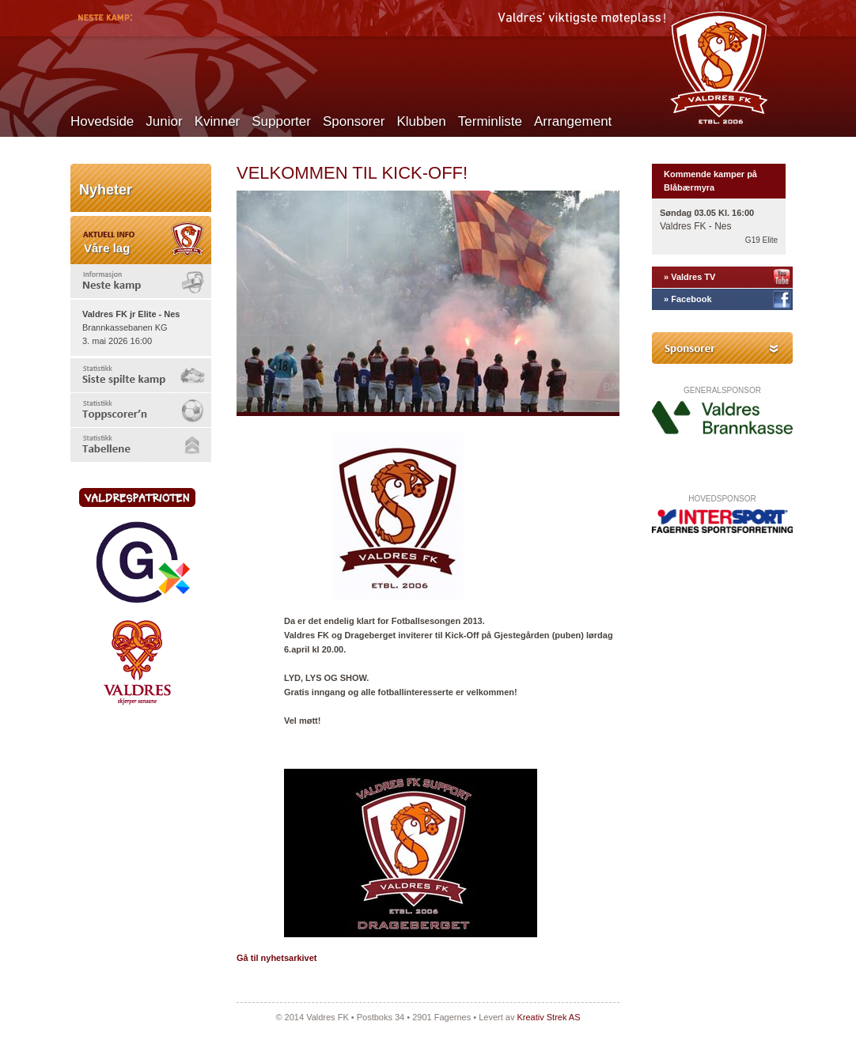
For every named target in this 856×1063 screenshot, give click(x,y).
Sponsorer (353, 121)
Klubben (420, 121)
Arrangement (573, 121)
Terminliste (490, 121)
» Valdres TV (689, 277)
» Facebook (688, 299)
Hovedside (102, 121)
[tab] (140, 281)
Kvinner (218, 121)
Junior (164, 121)
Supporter (281, 121)
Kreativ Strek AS (548, 1017)
